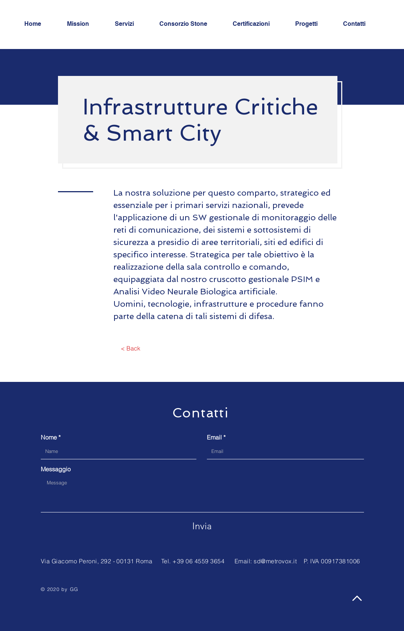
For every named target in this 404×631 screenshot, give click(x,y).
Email (214, 437)
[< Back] (130, 348)
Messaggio (56, 469)
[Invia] (202, 525)
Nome (49, 437)
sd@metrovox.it (275, 561)
